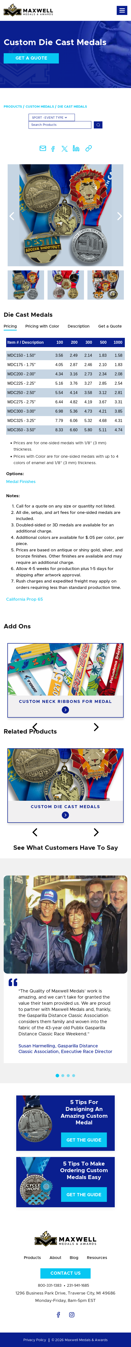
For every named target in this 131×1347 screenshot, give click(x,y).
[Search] (60, 125)
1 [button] (57, 1075)
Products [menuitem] (13, 106)
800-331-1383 (50, 1285)
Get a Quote (31, 58)
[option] (65, 215)
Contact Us (65, 1273)
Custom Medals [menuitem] (40, 106)
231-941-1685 (78, 1285)
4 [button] (73, 1075)
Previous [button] (11, 216)
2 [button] (62, 1075)
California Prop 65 (24, 599)
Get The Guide (83, 1140)
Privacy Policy (34, 1340)
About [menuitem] (55, 1258)
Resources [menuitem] (97, 1258)
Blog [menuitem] (74, 1258)
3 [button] (68, 1075)
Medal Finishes (20, 482)
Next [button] (120, 216)
